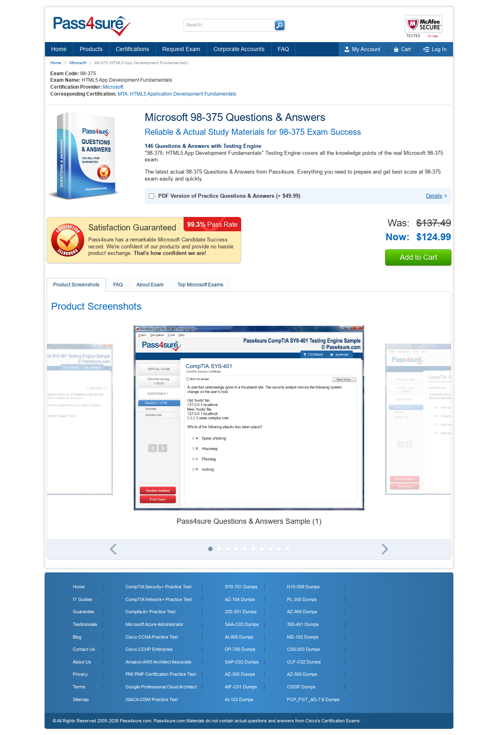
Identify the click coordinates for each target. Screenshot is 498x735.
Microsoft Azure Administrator (155, 624)
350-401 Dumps (303, 624)
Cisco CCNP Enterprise (149, 649)
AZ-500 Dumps (302, 674)
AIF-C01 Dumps (241, 686)
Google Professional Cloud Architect (161, 686)
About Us (82, 661)
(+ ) (229, 196)
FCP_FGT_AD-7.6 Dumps (313, 699)
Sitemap (81, 699)
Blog (77, 636)
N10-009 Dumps (303, 586)
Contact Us (84, 649)
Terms (79, 686)
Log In (439, 49)
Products (91, 49)
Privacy (80, 674)
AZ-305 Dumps (240, 674)
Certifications (132, 49)
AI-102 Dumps (239, 699)
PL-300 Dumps (302, 599)
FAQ (283, 49)
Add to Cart (418, 257)
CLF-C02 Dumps (304, 661)
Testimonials (85, 624)
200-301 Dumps (241, 611)
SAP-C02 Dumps (242, 661)
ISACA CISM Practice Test (152, 699)
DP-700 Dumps (240, 649)
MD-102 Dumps (303, 636)
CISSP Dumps (301, 686)
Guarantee (83, 611)
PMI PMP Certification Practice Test (161, 674)
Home (59, 49)
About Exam (150, 285)
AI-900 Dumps (239, 636)
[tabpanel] (249, 426)
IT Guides (82, 599)
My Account (366, 49)
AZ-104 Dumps (240, 599)
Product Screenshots (76, 285)
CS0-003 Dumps (303, 649)
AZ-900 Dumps (302, 611)
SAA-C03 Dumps (242, 624)
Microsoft (78, 62)
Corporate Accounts (239, 49)
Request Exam (181, 49)
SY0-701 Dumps (241, 586)
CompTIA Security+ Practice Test (158, 586)
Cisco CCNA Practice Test (152, 636)
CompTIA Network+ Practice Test (159, 599)
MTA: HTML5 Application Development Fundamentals (177, 94)
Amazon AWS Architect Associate (158, 661)
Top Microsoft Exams (200, 285)
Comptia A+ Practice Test (150, 611)
